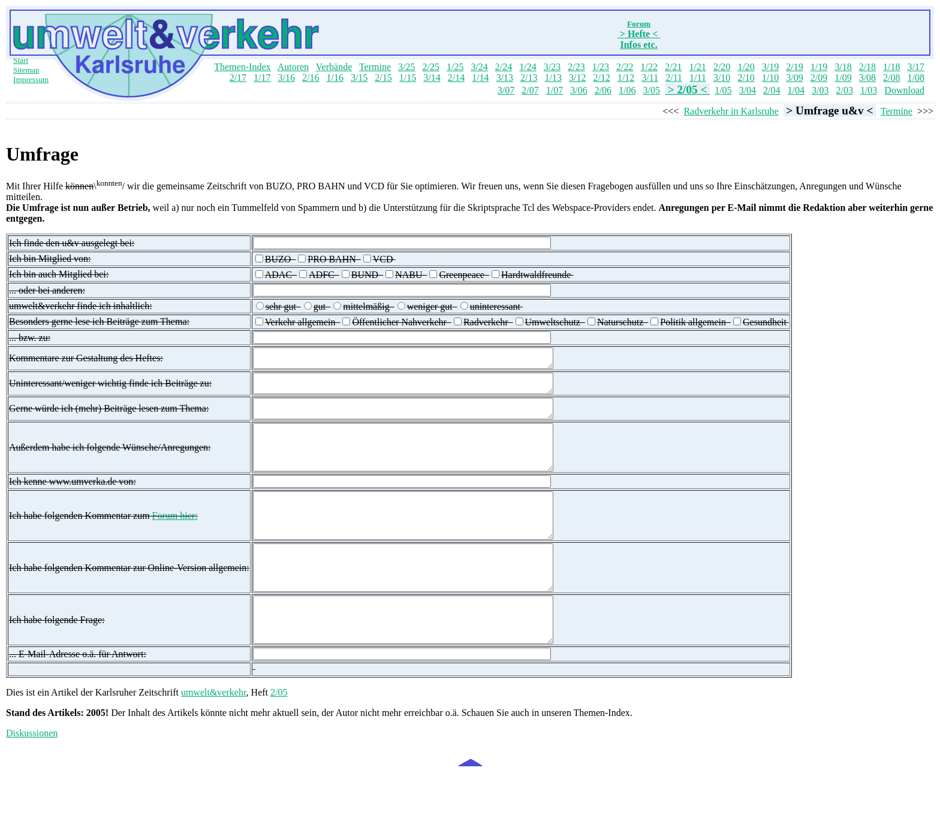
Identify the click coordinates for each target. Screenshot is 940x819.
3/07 (506, 90)
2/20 (721, 67)
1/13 (553, 77)
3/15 (359, 77)
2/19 (794, 67)
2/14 (456, 77)
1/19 (819, 67)
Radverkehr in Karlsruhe (730, 111)
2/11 (673, 77)
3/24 (479, 67)
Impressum (31, 79)
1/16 (334, 77)
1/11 (697, 77)
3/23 (552, 67)
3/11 (649, 77)
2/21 (673, 67)
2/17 (238, 77)
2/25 (430, 67)
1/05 (723, 90)
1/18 (891, 67)
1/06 (627, 90)
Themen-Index (242, 67)
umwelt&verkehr (213, 739)
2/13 (528, 77)
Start (20, 60)
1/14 (480, 77)
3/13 (504, 77)
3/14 (431, 77)
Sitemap (26, 69)
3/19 (770, 67)
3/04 (747, 90)
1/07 (554, 90)
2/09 (819, 77)
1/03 (868, 90)
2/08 (891, 77)
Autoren (293, 67)
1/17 (262, 77)
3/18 (842, 67)
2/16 (310, 77)
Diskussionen (32, 780)
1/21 (697, 67)
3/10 (721, 77)
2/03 (844, 90)
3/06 (578, 90)
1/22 (649, 67)
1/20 (745, 67)
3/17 (916, 67)
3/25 (406, 67)
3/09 (794, 77)
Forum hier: (175, 539)
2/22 (624, 67)
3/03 (820, 90)
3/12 (577, 77)
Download (904, 90)
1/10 (770, 77)
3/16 (286, 77)
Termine (375, 67)
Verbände (334, 67)
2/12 (601, 77)
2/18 (867, 67)
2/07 (530, 90)
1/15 (407, 77)
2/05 (278, 739)
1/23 (600, 67)
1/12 (625, 77)
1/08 (916, 77)
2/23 (576, 67)
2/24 (503, 67)
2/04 (771, 90)
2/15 (383, 77)
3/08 (867, 77)
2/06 (603, 90)
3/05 (651, 90)
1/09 (842, 77)
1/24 (527, 67)
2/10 (745, 77)
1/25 (455, 67)
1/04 (796, 90)
